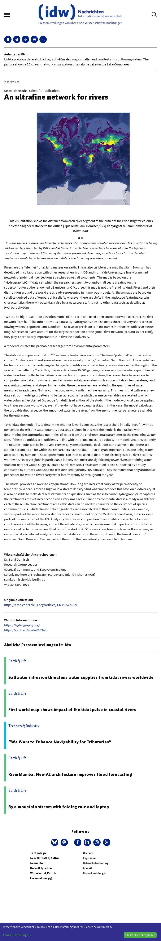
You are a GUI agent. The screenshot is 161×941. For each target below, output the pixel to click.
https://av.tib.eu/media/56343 (25, 630)
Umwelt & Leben (41, 868)
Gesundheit (37, 863)
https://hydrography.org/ (22, 625)
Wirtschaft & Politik (43, 873)
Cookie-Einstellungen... (17, 935)
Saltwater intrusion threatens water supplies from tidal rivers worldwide (81, 677)
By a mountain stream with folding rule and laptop (58, 807)
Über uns (88, 853)
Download (80, 231)
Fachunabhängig (41, 878)
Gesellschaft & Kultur (44, 858)
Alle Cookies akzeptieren (140, 935)
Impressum (89, 858)
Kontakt (87, 868)
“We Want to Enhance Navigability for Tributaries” (60, 742)
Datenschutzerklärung (95, 863)
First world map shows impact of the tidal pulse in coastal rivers (72, 709)
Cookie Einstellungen (94, 873)
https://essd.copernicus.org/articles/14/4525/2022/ (40, 605)
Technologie (38, 853)
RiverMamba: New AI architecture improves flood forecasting (70, 774)
